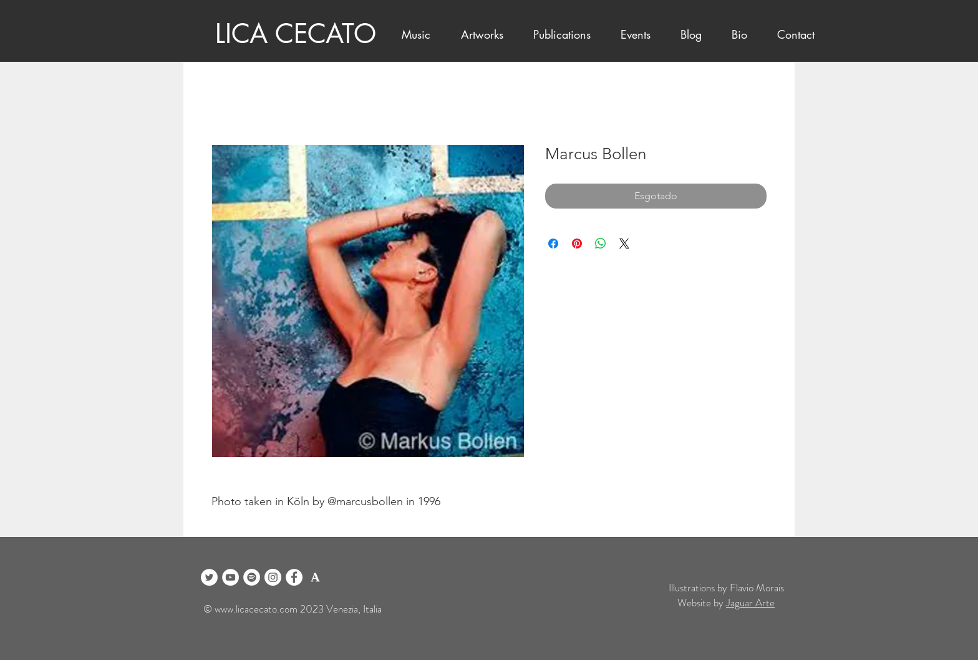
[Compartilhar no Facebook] (553, 243)
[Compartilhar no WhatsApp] (600, 243)
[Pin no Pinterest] (576, 243)
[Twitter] (209, 577)
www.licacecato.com (256, 608)
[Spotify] (251, 577)
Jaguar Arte (750, 602)
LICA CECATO (295, 34)
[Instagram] (272, 577)
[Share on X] (624, 243)
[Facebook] (294, 577)
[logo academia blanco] (315, 577)
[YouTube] (230, 577)
